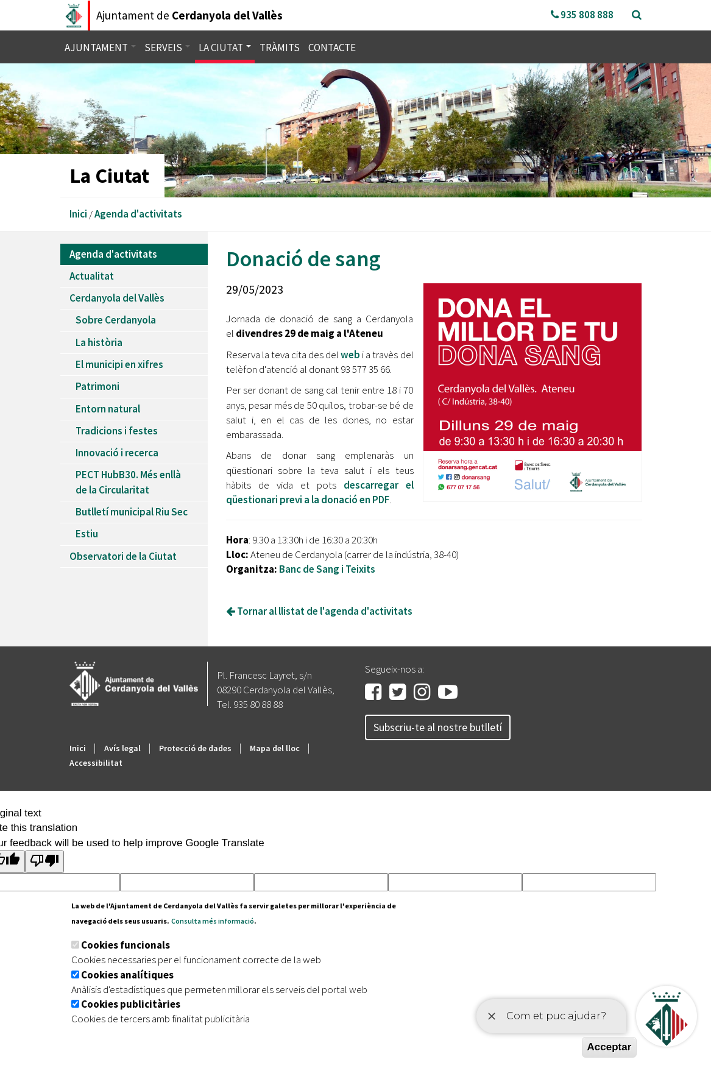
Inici (78, 214)
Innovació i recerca (117, 452)
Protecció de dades (195, 748)
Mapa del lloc (275, 748)
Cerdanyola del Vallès (116, 298)
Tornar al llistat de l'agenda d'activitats (319, 611)
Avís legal (122, 748)
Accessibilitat (95, 762)
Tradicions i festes (117, 430)
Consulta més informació (212, 920)
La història (99, 342)
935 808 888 (582, 14)
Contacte (332, 47)
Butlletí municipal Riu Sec (132, 511)
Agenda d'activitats (138, 214)
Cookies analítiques (127, 974)
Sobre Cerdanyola (116, 320)
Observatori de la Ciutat (123, 556)
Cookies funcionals (125, 945)
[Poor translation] (44, 862)
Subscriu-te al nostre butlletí (437, 727)
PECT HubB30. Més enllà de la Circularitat (128, 482)
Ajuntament (100, 47)
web (350, 354)
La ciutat (225, 47)
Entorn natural (108, 409)
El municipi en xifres (119, 364)
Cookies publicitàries (130, 1004)
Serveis (167, 47)
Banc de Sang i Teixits (328, 569)
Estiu (87, 533)
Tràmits (280, 47)
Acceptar (609, 1047)
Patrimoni (97, 386)
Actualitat (91, 276)
